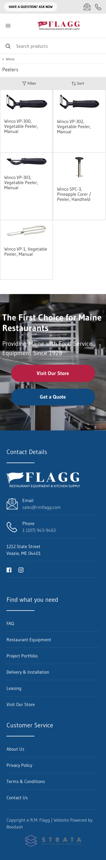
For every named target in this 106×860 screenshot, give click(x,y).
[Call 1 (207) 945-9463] (98, 6)
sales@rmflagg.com (41, 507)
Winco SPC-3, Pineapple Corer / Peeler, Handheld (74, 194)
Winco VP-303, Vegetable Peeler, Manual (21, 182)
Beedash (15, 827)
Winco (10, 59)
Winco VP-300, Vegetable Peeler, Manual (21, 126)
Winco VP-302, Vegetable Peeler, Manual (74, 126)
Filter (29, 83)
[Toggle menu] (8, 25)
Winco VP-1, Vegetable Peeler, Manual (25, 251)
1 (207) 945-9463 (39, 530)
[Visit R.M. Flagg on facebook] (9, 569)
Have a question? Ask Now (31, 7)
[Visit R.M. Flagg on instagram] (20, 569)
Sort (78, 83)
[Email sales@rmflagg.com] (87, 6)
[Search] (53, 46)
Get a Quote (53, 397)
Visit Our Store (53, 373)
